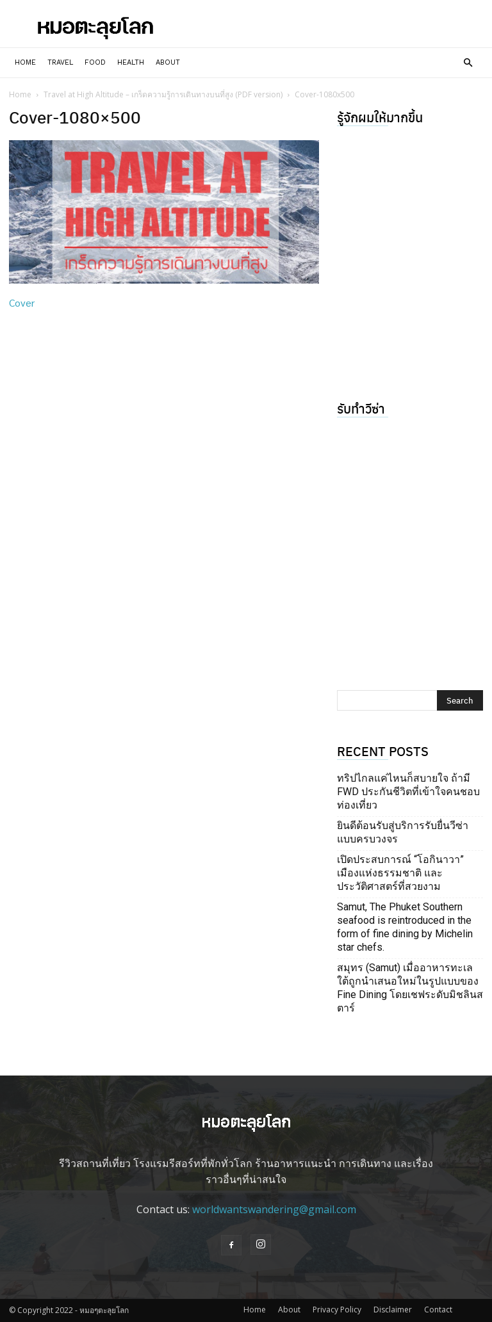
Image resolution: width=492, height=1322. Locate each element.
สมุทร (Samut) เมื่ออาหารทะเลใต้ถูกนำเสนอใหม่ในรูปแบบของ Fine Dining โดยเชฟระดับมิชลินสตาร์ (410, 988)
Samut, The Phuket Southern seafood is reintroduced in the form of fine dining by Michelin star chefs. (405, 927)
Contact (438, 1309)
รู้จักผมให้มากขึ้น (380, 117)
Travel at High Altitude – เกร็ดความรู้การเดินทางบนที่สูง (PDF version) (163, 94)
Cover (22, 302)
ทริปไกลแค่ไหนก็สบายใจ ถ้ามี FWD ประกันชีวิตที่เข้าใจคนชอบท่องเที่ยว (408, 791)
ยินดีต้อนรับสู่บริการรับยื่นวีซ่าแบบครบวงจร (402, 832)
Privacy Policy (337, 1309)
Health (130, 62)
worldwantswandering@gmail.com (274, 1209)
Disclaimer (392, 1309)
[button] (467, 63)
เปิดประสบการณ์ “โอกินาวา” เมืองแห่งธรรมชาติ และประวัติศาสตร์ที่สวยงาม (400, 872)
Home (25, 62)
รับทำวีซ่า (361, 408)
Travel (60, 62)
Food (95, 62)
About (168, 62)
